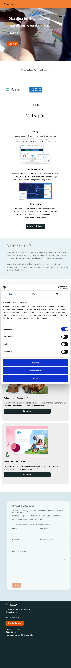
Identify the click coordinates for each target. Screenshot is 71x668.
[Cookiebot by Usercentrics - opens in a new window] (57, 287)
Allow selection (35, 371)
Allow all (35, 363)
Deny (35, 379)
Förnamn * (16, 530)
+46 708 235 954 (12, 629)
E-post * (15, 542)
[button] (64, 4)
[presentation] (22, 572)
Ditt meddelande (19, 553)
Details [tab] (35, 294)
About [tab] (58, 294)
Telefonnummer (46, 542)
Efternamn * (44, 530)
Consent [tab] (12, 294)
